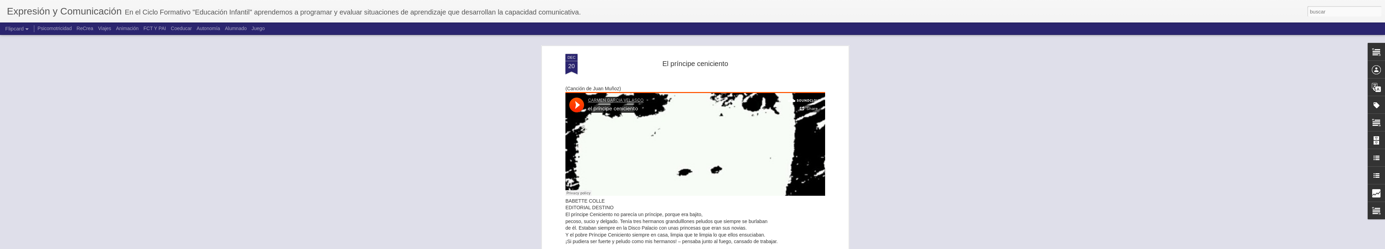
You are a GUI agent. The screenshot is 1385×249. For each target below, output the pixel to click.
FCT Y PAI (154, 28)
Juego (258, 28)
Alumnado (236, 28)
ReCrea (85, 28)
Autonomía (208, 28)
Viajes (104, 28)
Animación (127, 28)
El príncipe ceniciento (695, 63)
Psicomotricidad (54, 28)
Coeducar (181, 28)
